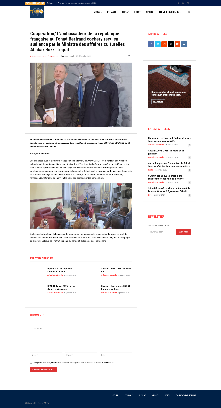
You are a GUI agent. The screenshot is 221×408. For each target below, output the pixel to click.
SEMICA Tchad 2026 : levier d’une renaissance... (61, 287)
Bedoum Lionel (67, 56)
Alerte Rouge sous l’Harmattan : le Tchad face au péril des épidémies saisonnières (169, 164)
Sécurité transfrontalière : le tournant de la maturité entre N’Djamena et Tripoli (169, 190)
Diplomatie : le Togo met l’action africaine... (59, 270)
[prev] (115, 3)
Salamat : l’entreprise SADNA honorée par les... (115, 287)
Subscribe (183, 232)
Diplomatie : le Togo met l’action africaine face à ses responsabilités (72, 3)
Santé (150, 170)
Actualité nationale (38, 56)
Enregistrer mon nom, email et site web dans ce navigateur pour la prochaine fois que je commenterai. (74, 363)
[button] (189, 12)
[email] (162, 232)
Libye (150, 195)
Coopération (53, 56)
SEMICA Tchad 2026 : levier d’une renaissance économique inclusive (166, 177)
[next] (120, 3)
